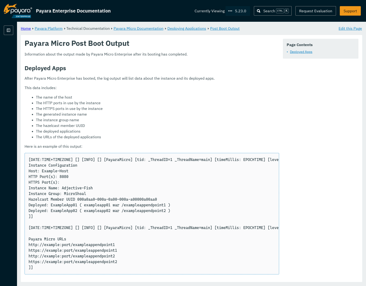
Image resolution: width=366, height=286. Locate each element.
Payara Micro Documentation (197, 28)
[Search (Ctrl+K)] (273, 11)
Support (350, 11)
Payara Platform (107, 28)
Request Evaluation (315, 11)
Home (85, 28)
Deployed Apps (301, 52)
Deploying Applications (245, 28)
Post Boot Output (283, 28)
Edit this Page (350, 28)
